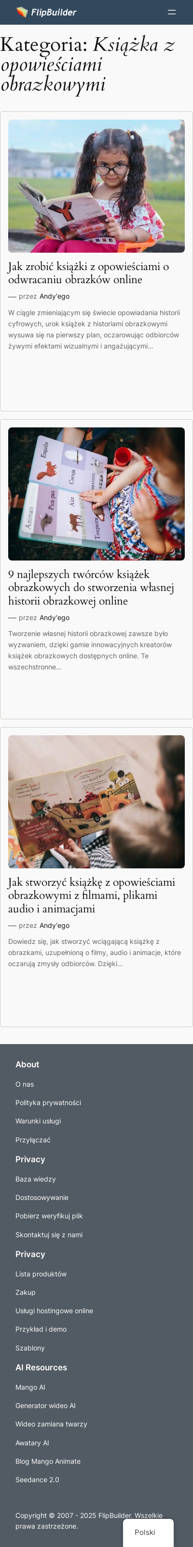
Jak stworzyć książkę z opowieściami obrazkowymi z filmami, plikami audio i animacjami (91, 895)
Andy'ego (54, 296)
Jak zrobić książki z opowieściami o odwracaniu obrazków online (88, 273)
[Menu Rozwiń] (172, 12)
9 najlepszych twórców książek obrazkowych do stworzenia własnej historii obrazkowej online (91, 587)
